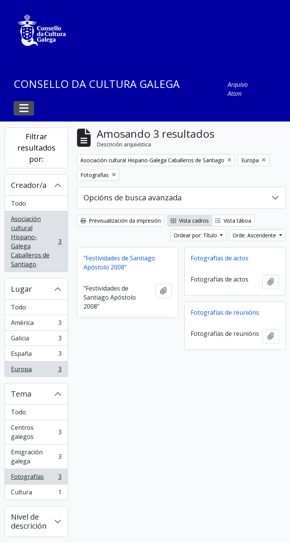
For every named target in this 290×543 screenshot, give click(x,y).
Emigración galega (36, 456)
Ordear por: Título (196, 235)
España (36, 355)
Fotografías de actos (219, 258)
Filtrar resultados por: (36, 147)
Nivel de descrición (29, 521)
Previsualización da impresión (120, 220)
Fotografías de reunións (225, 312)
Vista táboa (233, 220)
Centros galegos (36, 432)
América (36, 324)
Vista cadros (190, 220)
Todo (18, 203)
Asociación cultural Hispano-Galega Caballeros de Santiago (36, 241)
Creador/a (28, 185)
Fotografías (36, 478)
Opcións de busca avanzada (132, 197)
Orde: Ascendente (255, 235)
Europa (36, 371)
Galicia (36, 340)
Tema (21, 394)
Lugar (21, 289)
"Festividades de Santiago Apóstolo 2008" (119, 262)
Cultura (36, 494)
